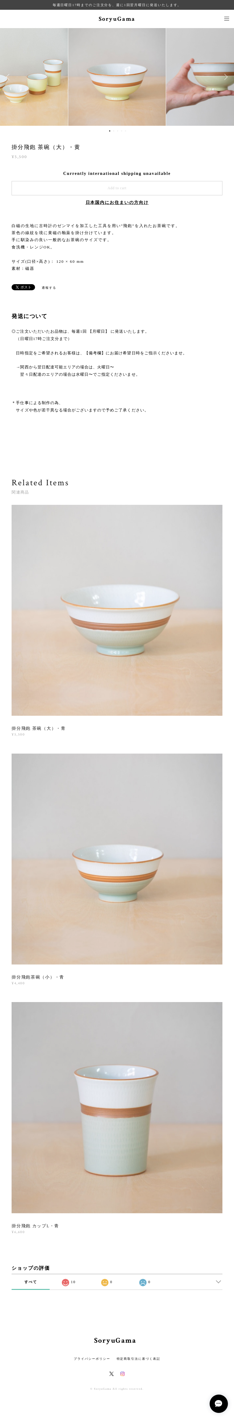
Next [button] (225, 77)
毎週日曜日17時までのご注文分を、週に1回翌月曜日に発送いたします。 (117, 5)
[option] (117, 77)
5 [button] (125, 131)
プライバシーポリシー (92, 1358)
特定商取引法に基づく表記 (138, 1358)
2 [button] (113, 131)
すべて (30, 1282)
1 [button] (109, 131)
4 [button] (121, 131)
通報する (49, 287)
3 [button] (117, 131)
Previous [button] (9, 77)
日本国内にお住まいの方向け (117, 202)
